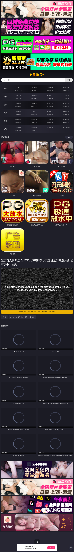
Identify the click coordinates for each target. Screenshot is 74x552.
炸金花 (34, 91)
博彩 (5, 89)
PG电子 (18, 87)
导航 (5, 129)
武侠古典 (66, 119)
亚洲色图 (34, 111)
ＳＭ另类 (66, 99)
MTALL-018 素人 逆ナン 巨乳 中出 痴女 (22, 317)
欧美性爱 (66, 103)
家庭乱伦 (34, 119)
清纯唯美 (34, 115)
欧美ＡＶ (50, 95)
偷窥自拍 (18, 111)
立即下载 (51, 547)
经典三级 (34, 107)
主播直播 (50, 99)
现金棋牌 (50, 91)
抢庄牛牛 (66, 91)
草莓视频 (50, 127)
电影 (5, 105)
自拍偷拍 (34, 95)
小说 (5, 121)
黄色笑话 (50, 123)
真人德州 (34, 87)
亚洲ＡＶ (18, 95)
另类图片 (66, 115)
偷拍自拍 (34, 103)
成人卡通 (50, 103)
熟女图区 (50, 115)
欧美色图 (50, 111)
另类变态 (66, 107)
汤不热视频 (66, 127)
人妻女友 (50, 119)
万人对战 (50, 87)
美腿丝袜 (18, 115)
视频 (5, 97)
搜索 (68, 80)
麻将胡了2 (18, 91)
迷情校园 (18, 123)
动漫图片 (66, 111)
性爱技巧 (66, 123)
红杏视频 (18, 131)
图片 (5, 113)
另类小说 (34, 123)
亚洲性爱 (18, 103)
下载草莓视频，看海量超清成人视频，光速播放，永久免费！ (45, 311)
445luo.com (36, 75)
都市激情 (18, 119)
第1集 (4, 317)
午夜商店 (34, 127)
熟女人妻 (18, 99)
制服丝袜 (18, 107)
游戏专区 (66, 87)
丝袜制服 (34, 99)
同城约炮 (18, 127)
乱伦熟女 (50, 107)
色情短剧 (34, 131)
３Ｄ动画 (66, 95)
